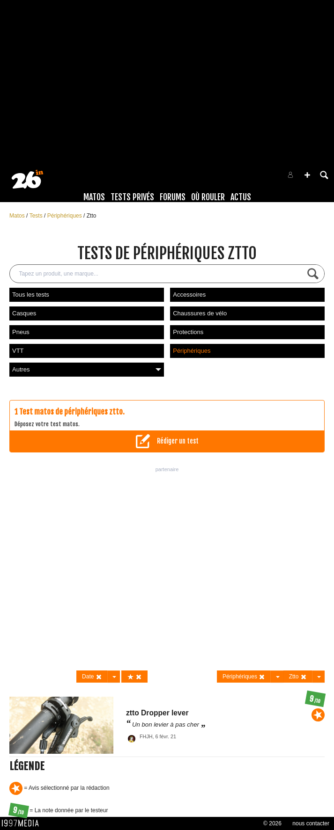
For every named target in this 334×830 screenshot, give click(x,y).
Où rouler (208, 197)
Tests (37, 215)
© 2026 (272, 823)
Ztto (91, 215)
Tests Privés (132, 197)
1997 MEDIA (23, 823)
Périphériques (65, 215)
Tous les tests (30, 294)
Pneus (21, 331)
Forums (173, 197)
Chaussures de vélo (200, 313)
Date (92, 676)
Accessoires (189, 294)
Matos (94, 197)
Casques (24, 313)
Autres (86, 369)
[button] (307, 175)
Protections (188, 331)
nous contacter (310, 823)
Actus (240, 197)
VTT (18, 350)
